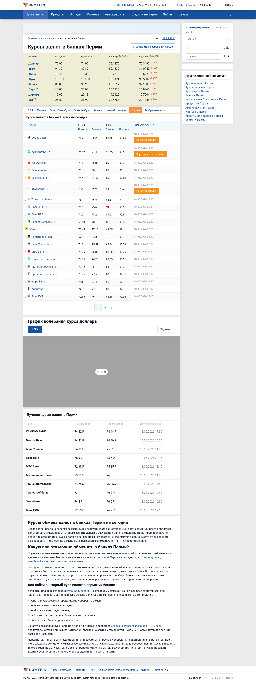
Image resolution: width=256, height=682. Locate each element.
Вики (92, 669)
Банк (32, 125)
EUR (226, 56)
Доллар (33, 63)
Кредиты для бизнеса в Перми (204, 115)
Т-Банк (31, 229)
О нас (54, 669)
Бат (32, 99)
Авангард (35, 289)
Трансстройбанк (40, 199)
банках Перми (109, 557)
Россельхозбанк (40, 221)
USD (226, 47)
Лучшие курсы (124, 4)
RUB (226, 39)
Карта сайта (160, 669)
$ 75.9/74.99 (144, 4)
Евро (31, 68)
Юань (32, 74)
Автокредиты (115, 14)
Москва (41, 110)
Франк (32, 84)
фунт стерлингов (60, 561)
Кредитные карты (144, 14)
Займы (168, 14)
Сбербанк (117, 625)
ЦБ (180, 5)
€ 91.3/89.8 (160, 4)
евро (147, 557)
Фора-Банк (36, 281)
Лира (33, 89)
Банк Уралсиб (38, 244)
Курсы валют (36, 14)
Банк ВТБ (35, 214)
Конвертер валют (199, 27)
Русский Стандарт (41, 274)
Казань (98, 110)
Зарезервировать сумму (150, 154)
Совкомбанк (37, 137)
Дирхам (33, 94)
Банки (183, 14)
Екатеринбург (82, 110)
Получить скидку (146, 139)
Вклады (76, 14)
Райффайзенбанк (40, 236)
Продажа (96, 129)
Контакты (80, 669)
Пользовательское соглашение (118, 669)
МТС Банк (36, 251)
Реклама (65, 669)
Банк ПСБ (36, 296)
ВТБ (150, 625)
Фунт (31, 79)
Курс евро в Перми (197, 91)
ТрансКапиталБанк (41, 259)
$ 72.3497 (191, 4)
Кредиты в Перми (196, 103)
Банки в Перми (194, 95)
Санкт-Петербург (60, 110)
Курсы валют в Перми (199, 83)
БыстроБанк (37, 177)
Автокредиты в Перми (199, 107)
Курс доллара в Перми (199, 87)
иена (80, 561)
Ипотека (93, 14)
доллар (155, 557)
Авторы (145, 669)
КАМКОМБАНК (39, 151)
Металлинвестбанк (42, 266)
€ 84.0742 (205, 4)
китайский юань (38, 561)
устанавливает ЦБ (78, 590)
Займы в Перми (195, 119)
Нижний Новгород (116, 110)
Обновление (144, 125)
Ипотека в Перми (196, 111)
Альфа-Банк (37, 163)
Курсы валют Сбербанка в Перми (206, 99)
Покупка (82, 129)
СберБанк (36, 207)
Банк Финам (37, 170)
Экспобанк (36, 188)
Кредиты (58, 14)
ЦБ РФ (29, 110)
